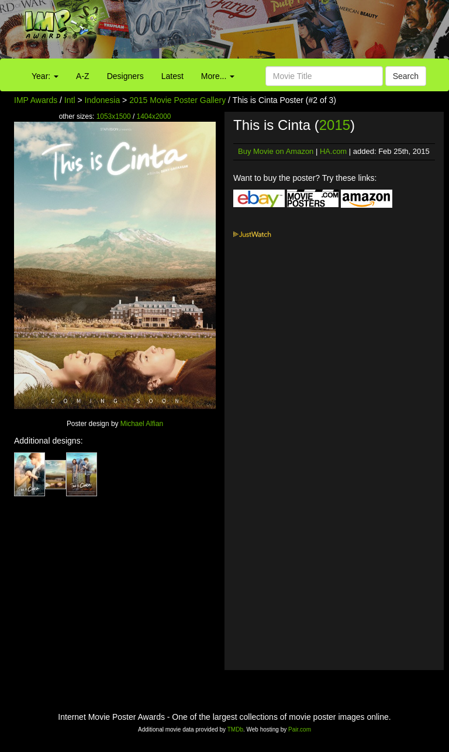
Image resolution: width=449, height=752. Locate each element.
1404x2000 (154, 116)
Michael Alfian (141, 424)
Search (406, 76)
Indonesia (102, 100)
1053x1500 (113, 116)
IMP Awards (35, 100)
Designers (125, 76)
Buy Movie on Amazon (275, 151)
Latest (172, 76)
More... (217, 76)
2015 (334, 125)
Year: (45, 76)
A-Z (82, 76)
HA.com (333, 151)
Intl (69, 100)
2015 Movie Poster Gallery (177, 100)
